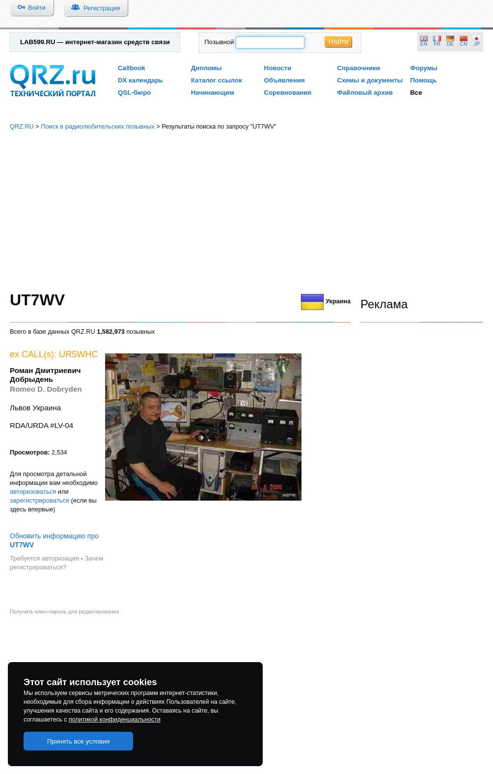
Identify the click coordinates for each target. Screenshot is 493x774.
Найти (338, 42)
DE (450, 44)
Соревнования (288, 92)
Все (416, 92)
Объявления (284, 80)
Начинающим (212, 92)
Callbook (131, 68)
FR (437, 44)
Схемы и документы (370, 80)
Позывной (219, 42)
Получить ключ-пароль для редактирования (64, 611)
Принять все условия (78, 741)
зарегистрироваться (39, 500)
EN (423, 44)
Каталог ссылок (216, 80)
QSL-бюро (134, 92)
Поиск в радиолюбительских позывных (98, 126)
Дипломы (206, 68)
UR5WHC (78, 354)
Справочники (358, 68)
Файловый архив (364, 92)
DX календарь (140, 80)
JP (477, 44)
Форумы (424, 68)
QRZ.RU (22, 126)
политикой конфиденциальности (115, 719)
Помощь (423, 80)
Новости (278, 68)
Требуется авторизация (44, 558)
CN (463, 44)
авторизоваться (33, 491)
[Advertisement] (246, 211)
